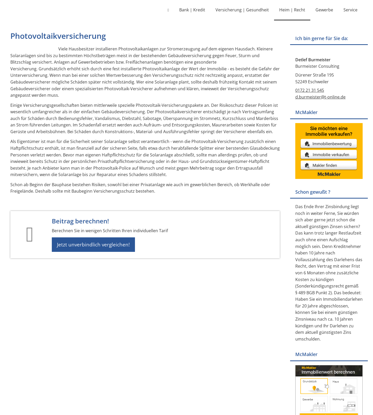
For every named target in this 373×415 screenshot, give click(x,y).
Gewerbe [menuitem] (324, 10)
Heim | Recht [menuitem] (292, 10)
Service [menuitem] (350, 10)
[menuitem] (168, 10)
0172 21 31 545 (309, 91)
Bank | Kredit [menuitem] (192, 10)
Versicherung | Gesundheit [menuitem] (242, 10)
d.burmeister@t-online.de (320, 98)
